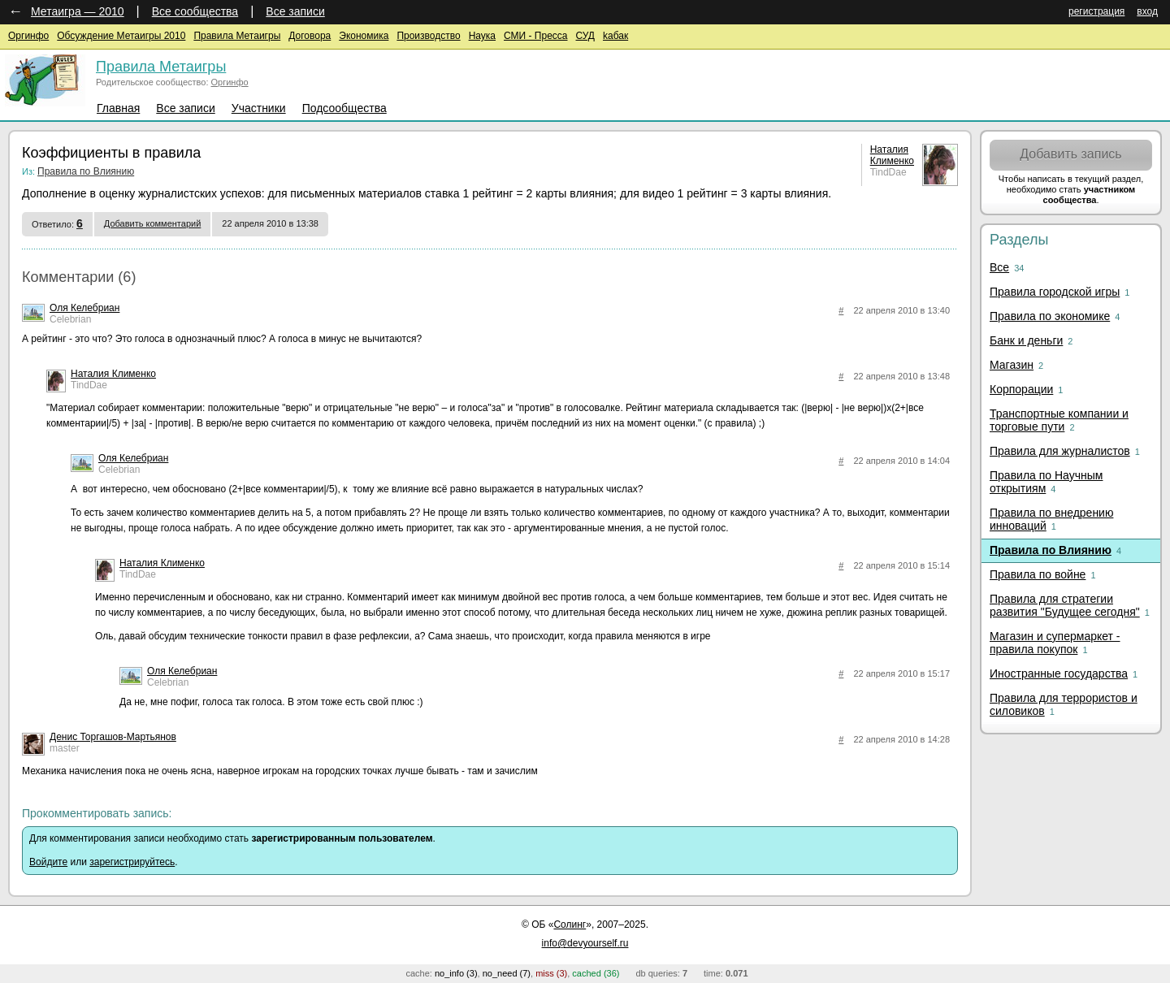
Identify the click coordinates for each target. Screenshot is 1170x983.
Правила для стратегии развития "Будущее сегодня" (1065, 605)
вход (1147, 11)
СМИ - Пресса (535, 35)
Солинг (569, 924)
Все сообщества (195, 11)
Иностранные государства (1059, 673)
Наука (482, 35)
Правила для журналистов (1060, 450)
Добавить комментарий (152, 223)
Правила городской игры (1055, 291)
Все (999, 267)
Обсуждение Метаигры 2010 (121, 35)
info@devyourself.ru (585, 943)
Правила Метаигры (236, 35)
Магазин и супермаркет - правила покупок (1055, 643)
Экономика (363, 35)
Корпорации (1021, 389)
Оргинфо (28, 35)
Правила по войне (1038, 574)
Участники (259, 108)
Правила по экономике (1050, 316)
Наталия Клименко (892, 155)
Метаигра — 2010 (77, 11)
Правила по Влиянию (85, 171)
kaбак (615, 35)
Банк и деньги (1026, 340)
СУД (585, 35)
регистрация (1096, 11)
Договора (309, 35)
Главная (118, 108)
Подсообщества (344, 108)
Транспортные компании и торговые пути (1059, 420)
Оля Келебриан (84, 308)
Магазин (1012, 364)
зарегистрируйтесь (132, 862)
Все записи (295, 11)
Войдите (48, 862)
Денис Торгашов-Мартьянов (113, 737)
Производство (428, 35)
